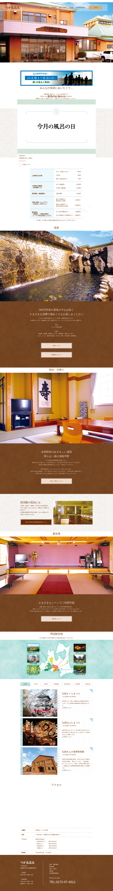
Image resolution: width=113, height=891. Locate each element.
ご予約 (95, 7)
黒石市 (46, 684)
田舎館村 (56, 684)
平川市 (36, 684)
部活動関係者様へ (81, 7)
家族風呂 (53, 7)
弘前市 (25, 684)
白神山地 (87, 684)
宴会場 (71, 7)
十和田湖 (77, 684)
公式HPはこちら (66, 707)
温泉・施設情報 (44, 7)
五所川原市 (67, 684)
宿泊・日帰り (63, 7)
